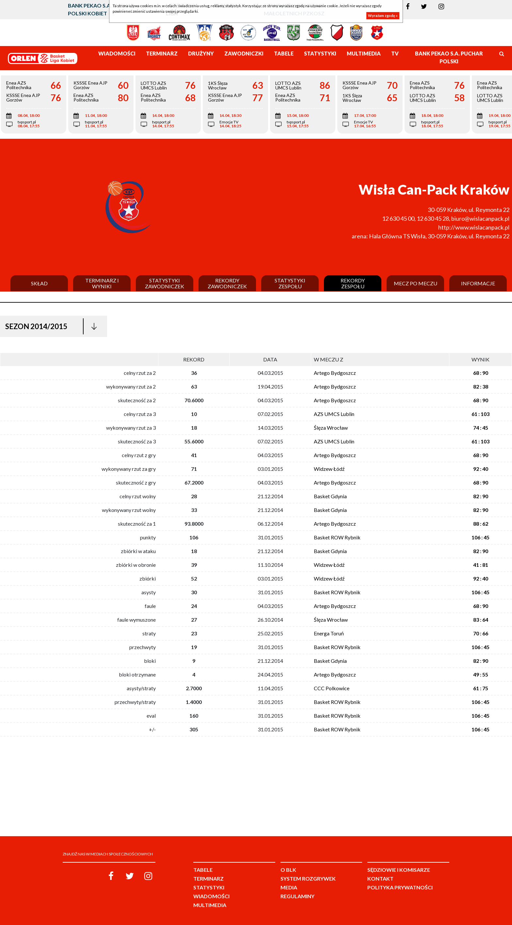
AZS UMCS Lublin (334, 414)
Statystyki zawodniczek (164, 283)
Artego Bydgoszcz (335, 373)
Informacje (478, 283)
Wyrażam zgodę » (383, 15)
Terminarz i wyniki (102, 283)
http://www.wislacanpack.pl (473, 227)
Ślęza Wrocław (331, 427)
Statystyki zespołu (290, 283)
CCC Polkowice (331, 688)
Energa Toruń (329, 633)
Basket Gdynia (330, 496)
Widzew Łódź (329, 469)
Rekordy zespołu (353, 283)
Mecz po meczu (415, 283)
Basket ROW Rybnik (337, 537)
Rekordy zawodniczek (227, 283)
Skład (39, 283)
